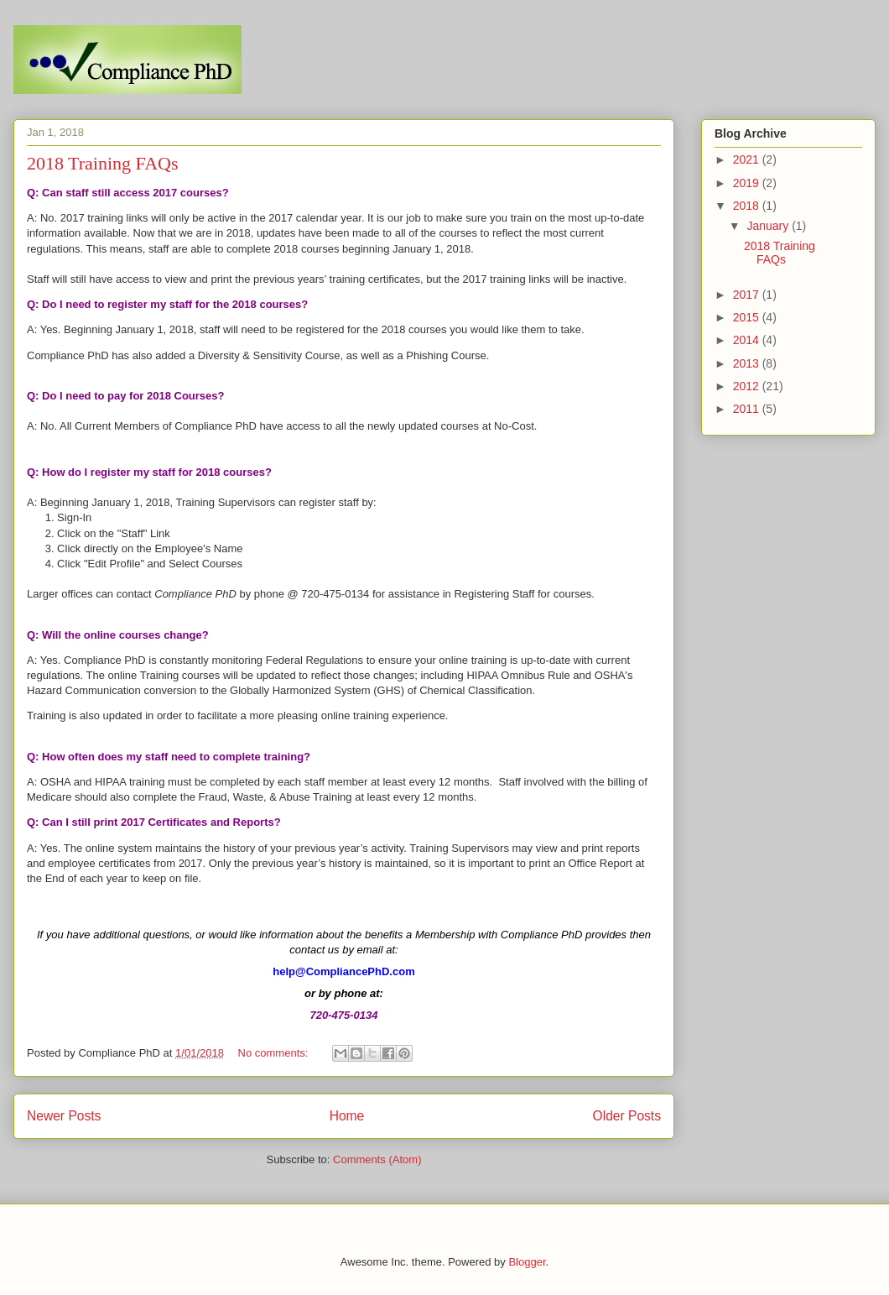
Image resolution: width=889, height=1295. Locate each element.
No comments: (274, 1053)
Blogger (526, 1262)
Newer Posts (64, 1116)
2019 (747, 183)
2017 (747, 294)
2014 (747, 340)
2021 (747, 159)
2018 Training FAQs (103, 163)
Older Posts (627, 1116)
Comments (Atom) (377, 1159)
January (769, 225)
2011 (747, 408)
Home (347, 1116)
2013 (747, 363)
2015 (747, 317)
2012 (747, 386)
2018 (747, 205)
